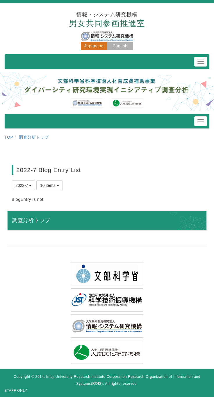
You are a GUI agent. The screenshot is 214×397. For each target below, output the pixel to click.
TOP (8, 137)
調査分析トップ (34, 137)
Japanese (94, 46)
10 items (49, 185)
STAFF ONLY (15, 391)
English (120, 46)
